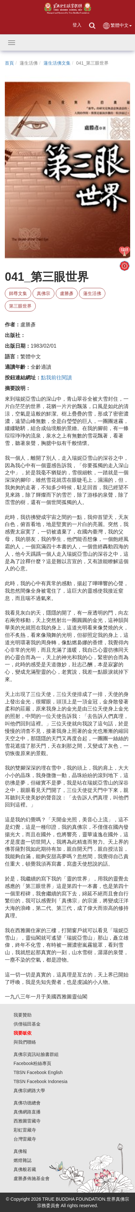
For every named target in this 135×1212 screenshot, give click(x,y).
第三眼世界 (20, 306)
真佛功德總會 (27, 1102)
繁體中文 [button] (117, 26)
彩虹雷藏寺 (25, 1130)
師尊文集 (18, 293)
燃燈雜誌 (23, 1160)
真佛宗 (43, 293)
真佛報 (20, 1151)
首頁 (9, 63)
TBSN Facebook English (38, 1072)
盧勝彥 (66, 293)
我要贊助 (23, 1014)
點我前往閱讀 (56, 377)
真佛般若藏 (25, 1169)
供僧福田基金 (27, 1024)
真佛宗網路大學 (29, 1090)
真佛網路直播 (27, 1111)
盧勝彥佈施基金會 (32, 1178)
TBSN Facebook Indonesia (40, 1081)
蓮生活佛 (92, 293)
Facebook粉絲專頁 (32, 1063)
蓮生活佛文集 (57, 63)
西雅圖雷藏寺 (27, 1120)
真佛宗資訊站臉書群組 (36, 1054)
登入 (77, 24)
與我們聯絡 (25, 1042)
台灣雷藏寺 (25, 1139)
